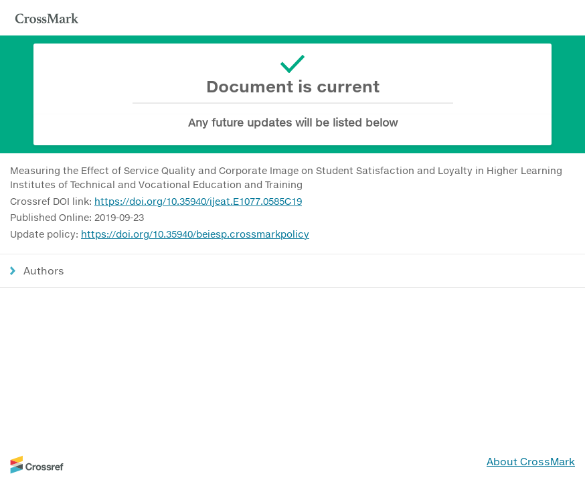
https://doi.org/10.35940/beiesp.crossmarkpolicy (195, 234)
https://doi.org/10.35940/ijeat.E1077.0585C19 (198, 201)
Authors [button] (43, 270)
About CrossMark (531, 461)
